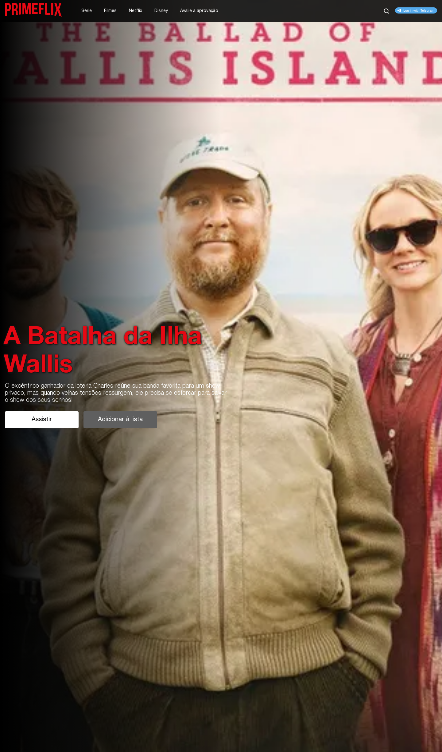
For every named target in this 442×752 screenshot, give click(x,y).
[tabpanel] (221, 376)
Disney (161, 11)
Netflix (135, 11)
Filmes (110, 11)
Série (86, 11)
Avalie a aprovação (199, 11)
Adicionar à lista (120, 419)
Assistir (42, 419)
